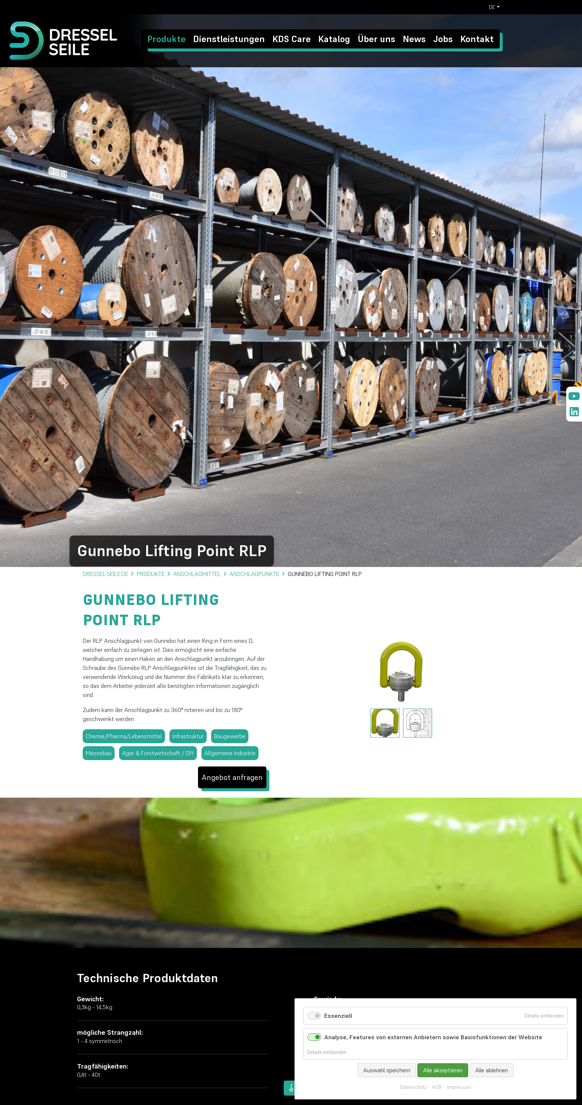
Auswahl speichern (386, 1070)
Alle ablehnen (491, 1070)
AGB (436, 1087)
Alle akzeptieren (443, 1070)
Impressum (459, 1087)
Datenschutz (413, 1087)
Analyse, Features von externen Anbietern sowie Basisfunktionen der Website (433, 1037)
